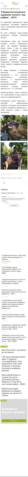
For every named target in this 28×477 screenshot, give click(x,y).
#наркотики (19, 178)
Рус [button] (5, 6)
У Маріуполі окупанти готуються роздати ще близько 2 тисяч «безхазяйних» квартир (13, 281)
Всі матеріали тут (14, 420)
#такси (14, 178)
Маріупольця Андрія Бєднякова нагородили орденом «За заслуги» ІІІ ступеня (12, 392)
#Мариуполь (3, 178)
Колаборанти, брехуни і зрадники (13, 410)
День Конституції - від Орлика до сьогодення (14, 351)
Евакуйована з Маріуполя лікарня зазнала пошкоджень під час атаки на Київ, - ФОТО (14, 327)
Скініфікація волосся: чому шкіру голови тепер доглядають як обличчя (14, 257)
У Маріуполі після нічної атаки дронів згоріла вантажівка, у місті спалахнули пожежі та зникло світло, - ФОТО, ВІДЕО (14, 338)
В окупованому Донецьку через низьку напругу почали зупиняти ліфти (14, 316)
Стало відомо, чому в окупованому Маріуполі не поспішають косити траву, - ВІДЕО (12, 270)
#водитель (9, 178)
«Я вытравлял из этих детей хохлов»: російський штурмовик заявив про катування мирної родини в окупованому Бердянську (13, 304)
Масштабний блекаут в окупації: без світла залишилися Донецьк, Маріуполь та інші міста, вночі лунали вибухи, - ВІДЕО (13, 379)
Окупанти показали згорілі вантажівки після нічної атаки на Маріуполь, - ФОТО (14, 292)
